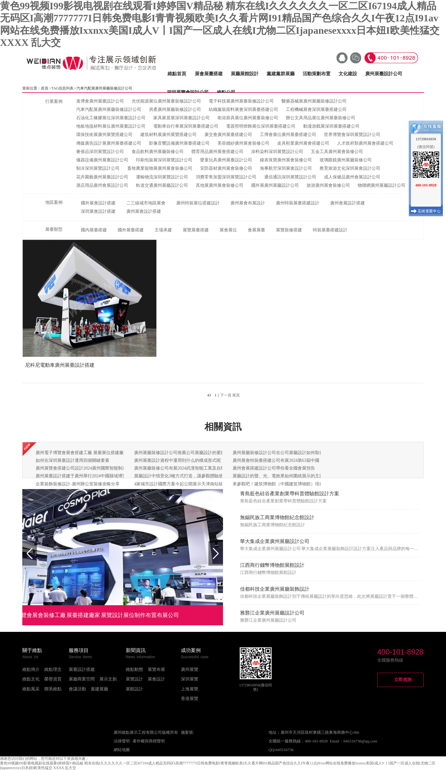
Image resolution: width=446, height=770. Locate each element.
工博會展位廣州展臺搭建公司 (288, 134)
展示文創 (108, 679)
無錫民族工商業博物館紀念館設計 (277, 517)
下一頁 (225, 395)
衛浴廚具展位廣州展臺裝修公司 (247, 118)
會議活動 (77, 689)
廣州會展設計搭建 (347, 203)
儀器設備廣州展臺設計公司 (102, 160)
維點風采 (31, 689)
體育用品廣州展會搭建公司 (217, 151)
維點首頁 (177, 73)
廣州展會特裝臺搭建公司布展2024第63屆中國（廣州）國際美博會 (295, 460)
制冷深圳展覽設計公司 (98, 168)
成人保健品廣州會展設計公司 (352, 177)
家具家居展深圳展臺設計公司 (181, 118)
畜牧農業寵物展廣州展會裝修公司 (159, 168)
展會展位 (228, 230)
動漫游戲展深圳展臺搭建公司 (331, 126)
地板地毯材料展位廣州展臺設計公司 (111, 126)
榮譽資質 (53, 679)
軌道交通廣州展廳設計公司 (162, 185)
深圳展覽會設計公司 (188, 92)
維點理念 (53, 669)
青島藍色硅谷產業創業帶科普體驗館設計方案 (289, 493)
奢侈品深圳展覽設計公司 (100, 151)
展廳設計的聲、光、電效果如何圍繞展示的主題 (278, 476)
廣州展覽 (189, 669)
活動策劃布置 (316, 73)
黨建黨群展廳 (281, 73)
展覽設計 (134, 679)
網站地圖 (122, 749)
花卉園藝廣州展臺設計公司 (102, 177)
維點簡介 (31, 669)
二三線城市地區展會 (145, 203)
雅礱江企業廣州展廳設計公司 (272, 612)
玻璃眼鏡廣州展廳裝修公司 (346, 160)
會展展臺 (256, 230)
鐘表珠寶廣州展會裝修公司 (286, 160)
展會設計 (156, 679)
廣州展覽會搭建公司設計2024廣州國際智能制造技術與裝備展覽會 (98, 468)
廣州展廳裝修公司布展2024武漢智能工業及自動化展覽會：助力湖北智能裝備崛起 (212, 468)
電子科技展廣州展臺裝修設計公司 (241, 101)
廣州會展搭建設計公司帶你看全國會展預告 (274, 468)
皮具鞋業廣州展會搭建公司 (303, 143)
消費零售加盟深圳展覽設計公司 (226, 177)
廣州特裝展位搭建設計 (198, 203)
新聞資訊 (136, 650)
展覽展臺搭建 (196, 230)
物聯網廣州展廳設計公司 (381, 185)
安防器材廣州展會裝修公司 (226, 168)
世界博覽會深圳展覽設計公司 (352, 134)
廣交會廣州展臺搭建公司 (228, 134)
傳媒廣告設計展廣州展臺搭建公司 (108, 143)
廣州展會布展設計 (247, 203)
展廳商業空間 (82, 679)
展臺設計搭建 (82, 669)
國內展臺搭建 (94, 230)
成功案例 (191, 650)
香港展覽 (189, 698)
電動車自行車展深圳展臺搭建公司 (185, 126)
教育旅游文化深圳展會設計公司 (350, 168)
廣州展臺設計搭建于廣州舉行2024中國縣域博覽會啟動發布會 (94, 476)
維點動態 (134, 669)
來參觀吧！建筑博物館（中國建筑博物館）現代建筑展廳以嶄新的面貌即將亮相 (308, 484)
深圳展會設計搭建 (98, 211)
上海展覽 (189, 689)
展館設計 (134, 689)
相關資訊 (223, 427)
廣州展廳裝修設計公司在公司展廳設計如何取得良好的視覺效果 (293, 452)
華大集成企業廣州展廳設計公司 (274, 541)
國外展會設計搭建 (98, 203)
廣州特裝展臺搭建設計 (297, 203)
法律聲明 (122, 741)
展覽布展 (156, 669)
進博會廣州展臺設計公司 (100, 101)
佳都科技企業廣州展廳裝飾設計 (274, 589)
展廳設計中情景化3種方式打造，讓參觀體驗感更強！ (185, 476)
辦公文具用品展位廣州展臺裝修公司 (320, 118)
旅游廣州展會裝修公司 (328, 185)
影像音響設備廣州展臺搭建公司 (179, 143)
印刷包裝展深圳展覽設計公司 (164, 160)
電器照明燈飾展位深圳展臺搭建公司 (260, 126)
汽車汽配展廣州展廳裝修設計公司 (108, 109)
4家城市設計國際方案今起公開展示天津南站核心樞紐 (185, 484)
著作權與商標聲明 (149, 741)
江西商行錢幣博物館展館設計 (272, 565)
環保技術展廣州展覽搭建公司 (104, 134)
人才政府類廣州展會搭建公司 (365, 143)
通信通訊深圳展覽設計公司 (290, 177)
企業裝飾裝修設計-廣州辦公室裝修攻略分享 (78, 484)
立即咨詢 (403, 679)
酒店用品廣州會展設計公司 (102, 185)
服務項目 (79, 650)
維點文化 (31, 679)
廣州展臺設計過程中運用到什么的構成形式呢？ (179, 460)
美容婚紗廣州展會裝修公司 (243, 143)
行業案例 (54, 101)
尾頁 (236, 395)
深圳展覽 (189, 679)
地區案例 (54, 202)
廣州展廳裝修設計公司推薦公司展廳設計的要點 (179, 452)
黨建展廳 (99, 689)
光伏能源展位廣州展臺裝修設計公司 (166, 101)
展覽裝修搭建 (289, 230)
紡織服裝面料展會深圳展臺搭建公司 (243, 109)
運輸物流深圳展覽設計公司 (162, 177)
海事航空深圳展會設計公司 (286, 168)
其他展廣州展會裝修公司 (219, 185)
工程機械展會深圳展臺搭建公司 (316, 109)
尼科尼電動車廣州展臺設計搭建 (59, 365)
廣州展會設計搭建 (143, 211)
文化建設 (348, 73)
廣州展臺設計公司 (383, 73)
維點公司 (226, 92)
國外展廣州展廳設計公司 (275, 185)
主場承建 (163, 230)
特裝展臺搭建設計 (330, 230)
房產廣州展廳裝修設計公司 (175, 109)
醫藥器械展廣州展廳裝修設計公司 (314, 101)
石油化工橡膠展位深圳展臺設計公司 (111, 118)
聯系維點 (53, 689)
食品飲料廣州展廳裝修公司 (158, 151)
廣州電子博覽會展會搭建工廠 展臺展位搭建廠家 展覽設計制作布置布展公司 (108, 452)
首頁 (44, 88)
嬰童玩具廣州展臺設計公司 (226, 160)
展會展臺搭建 (209, 73)
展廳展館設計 (245, 73)
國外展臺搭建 (131, 230)
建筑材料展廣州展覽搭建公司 (168, 134)
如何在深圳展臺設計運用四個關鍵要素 (72, 460)
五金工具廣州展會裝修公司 (337, 151)
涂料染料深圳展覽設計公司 (277, 151)
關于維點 (32, 650)
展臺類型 (54, 229)
